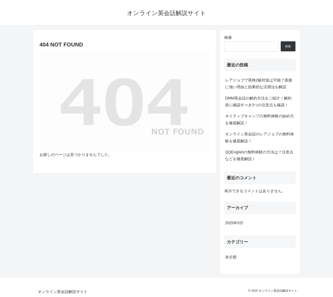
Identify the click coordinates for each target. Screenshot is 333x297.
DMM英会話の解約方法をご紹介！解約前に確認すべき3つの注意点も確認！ (258, 101)
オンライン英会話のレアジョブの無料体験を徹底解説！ (259, 137)
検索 (228, 37)
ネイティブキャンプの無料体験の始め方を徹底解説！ (259, 119)
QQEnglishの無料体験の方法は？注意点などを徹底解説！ (259, 155)
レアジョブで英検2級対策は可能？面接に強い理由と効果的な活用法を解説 (258, 83)
